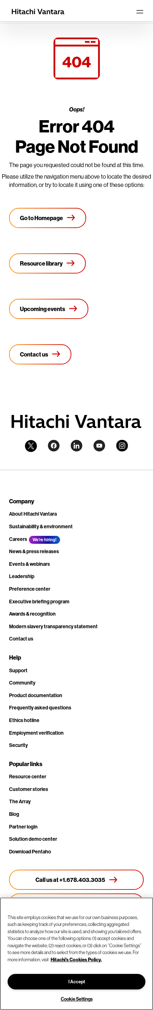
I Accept (76, 981)
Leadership (21, 576)
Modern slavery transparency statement (53, 626)
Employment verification (36, 733)
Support (18, 670)
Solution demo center (33, 839)
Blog (14, 814)
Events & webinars (29, 564)
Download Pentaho (30, 851)
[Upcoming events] (49, 309)
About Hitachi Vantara (33, 514)
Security (18, 745)
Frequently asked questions (40, 707)
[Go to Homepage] (47, 218)
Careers (18, 539)
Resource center (27, 776)
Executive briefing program (39, 601)
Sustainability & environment (41, 526)
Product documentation (35, 695)
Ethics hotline (24, 720)
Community (22, 682)
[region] (76, 953)
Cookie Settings (77, 999)
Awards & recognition (32, 614)
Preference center (29, 589)
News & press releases (34, 551)
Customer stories (28, 789)
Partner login (23, 826)
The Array (20, 801)
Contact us (21, 638)
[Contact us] (40, 354)
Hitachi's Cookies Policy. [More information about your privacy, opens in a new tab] (76, 959)
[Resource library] (47, 263)
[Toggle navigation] (139, 11)
